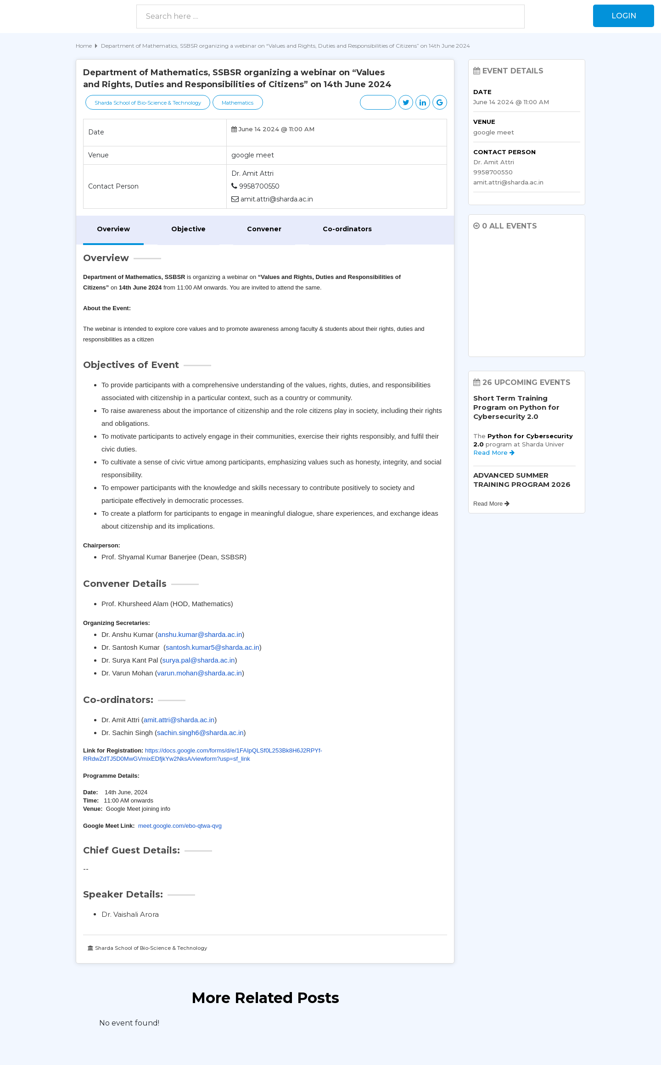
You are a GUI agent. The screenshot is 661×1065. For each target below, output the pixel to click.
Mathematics (239, 103)
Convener (264, 229)
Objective (188, 229)
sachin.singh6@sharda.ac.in (200, 732)
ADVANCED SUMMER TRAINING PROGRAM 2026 (522, 480)
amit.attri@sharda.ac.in (179, 720)
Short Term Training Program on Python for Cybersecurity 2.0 (516, 407)
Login (623, 15)
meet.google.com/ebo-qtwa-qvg (180, 825)
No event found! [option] (129, 1023)
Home (84, 45)
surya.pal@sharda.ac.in (198, 660)
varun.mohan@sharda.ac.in (199, 673)
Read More (494, 452)
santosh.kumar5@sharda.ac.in (212, 647)
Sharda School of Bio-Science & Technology (148, 103)
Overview (113, 229)
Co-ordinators (347, 229)
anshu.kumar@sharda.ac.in (200, 634)
